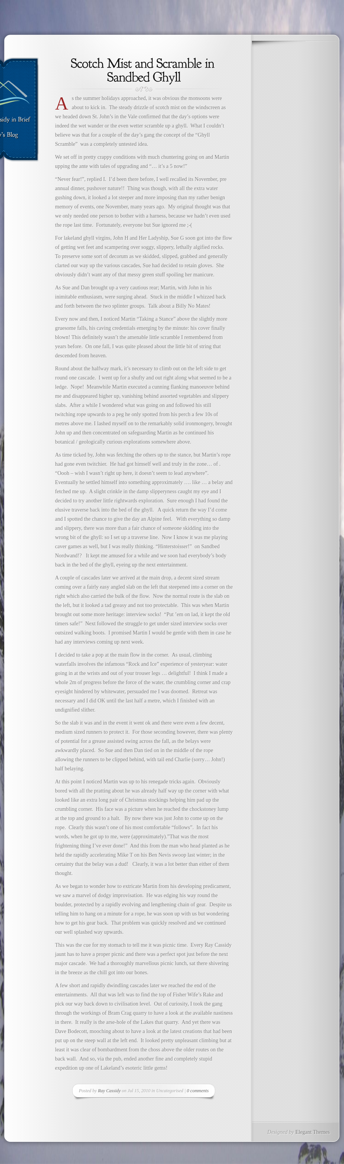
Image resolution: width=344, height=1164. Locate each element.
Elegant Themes (312, 1132)
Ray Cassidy (109, 1090)
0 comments (198, 1090)
